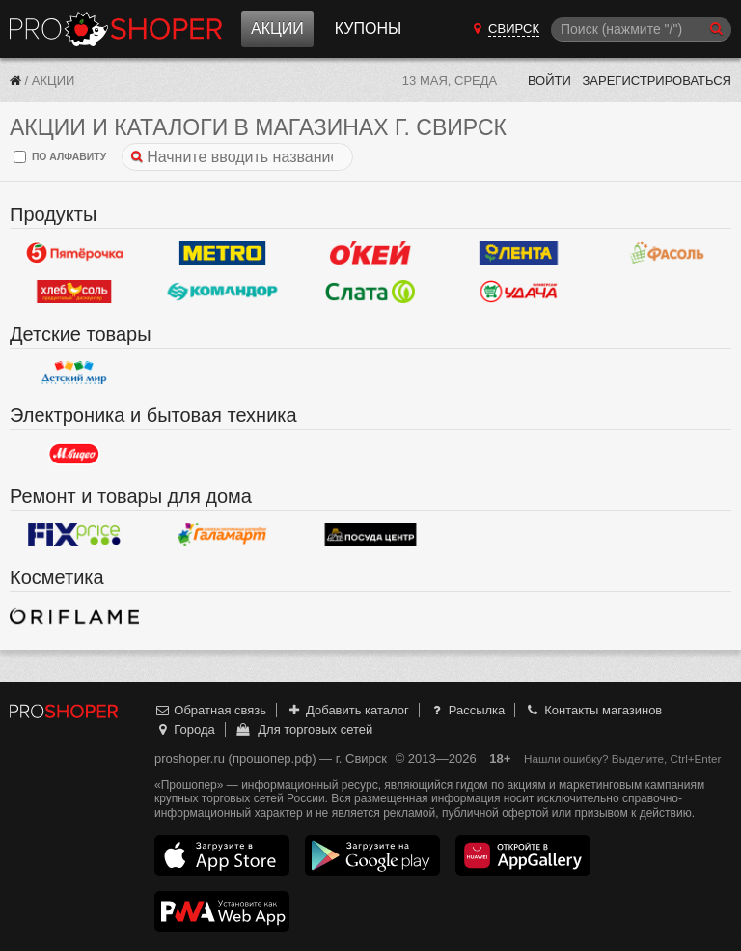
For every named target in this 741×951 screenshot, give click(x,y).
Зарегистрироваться (656, 80)
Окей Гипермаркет (370, 253)
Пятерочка (74, 253)
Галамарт (223, 535)
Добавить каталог (348, 710)
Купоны (368, 28)
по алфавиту (60, 157)
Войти (549, 80)
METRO (223, 253)
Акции (277, 28)
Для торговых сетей (303, 729)
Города (184, 729)
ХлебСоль (74, 291)
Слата (370, 291)
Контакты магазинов (593, 710)
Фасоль (666, 253)
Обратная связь (210, 710)
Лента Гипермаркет (519, 253)
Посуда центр (370, 535)
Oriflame (74, 616)
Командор (223, 291)
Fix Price (74, 535)
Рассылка (466, 710)
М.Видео (74, 453)
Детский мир (74, 372)
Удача (519, 291)
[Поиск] (641, 29)
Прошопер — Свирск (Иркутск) (116, 29)
